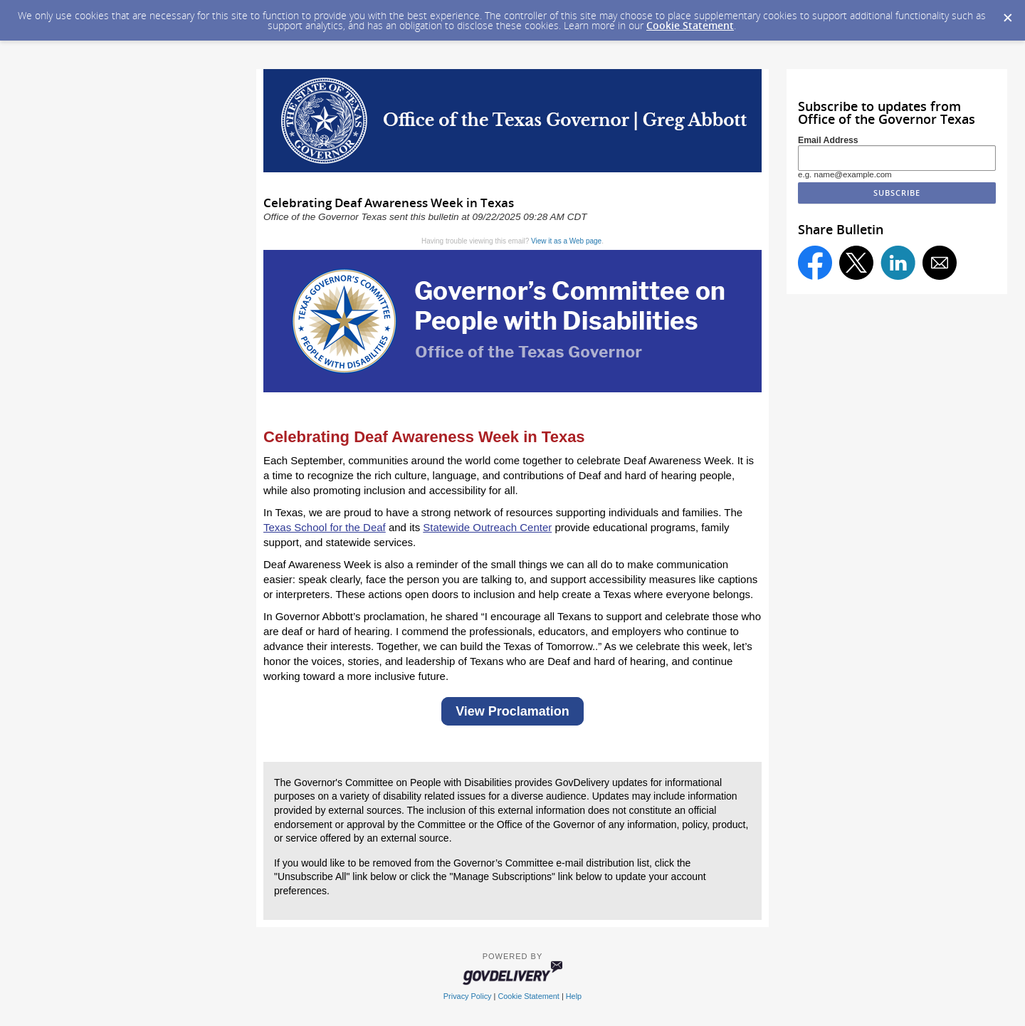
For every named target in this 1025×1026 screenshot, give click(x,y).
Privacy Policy (467, 996)
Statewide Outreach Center (487, 527)
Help (574, 996)
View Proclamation (512, 711)
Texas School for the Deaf (324, 527)
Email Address (828, 140)
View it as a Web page (566, 241)
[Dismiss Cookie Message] (1007, 13)
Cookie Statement (690, 25)
